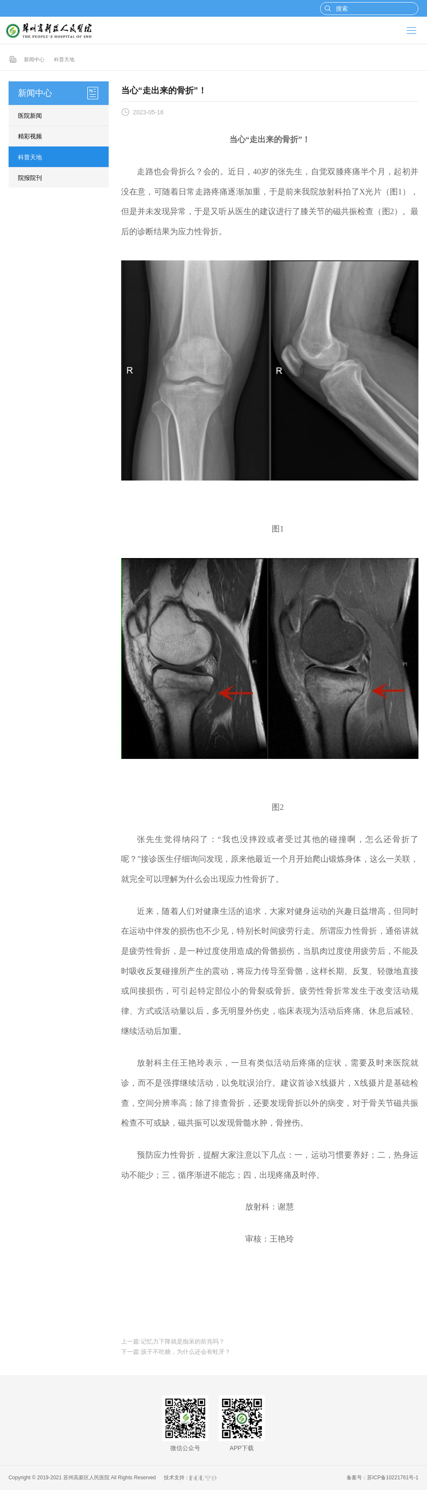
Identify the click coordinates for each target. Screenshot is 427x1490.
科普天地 (64, 60)
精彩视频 (30, 136)
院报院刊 (30, 177)
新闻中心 (34, 60)
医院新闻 (30, 115)
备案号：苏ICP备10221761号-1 (382, 1478)
